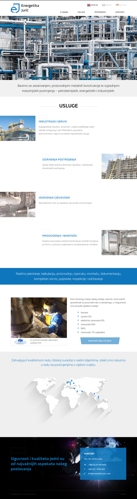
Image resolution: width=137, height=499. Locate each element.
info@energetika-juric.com (99, 473)
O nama (64, 12)
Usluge (81, 12)
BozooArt (123, 494)
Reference (100, 12)
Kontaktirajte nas (100, 341)
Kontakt (120, 12)
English (109, 5)
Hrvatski (94, 5)
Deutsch (123, 5)
